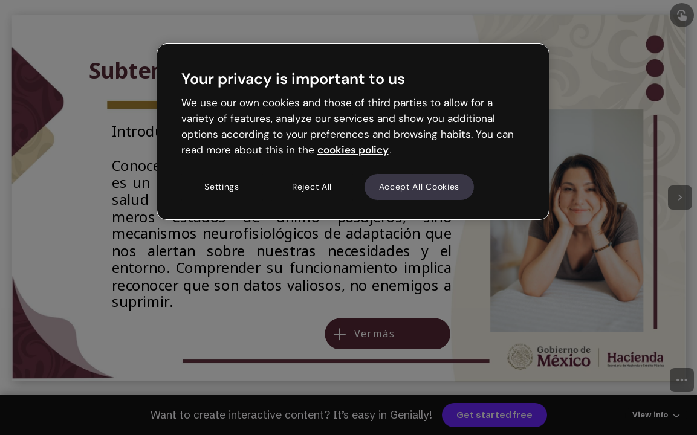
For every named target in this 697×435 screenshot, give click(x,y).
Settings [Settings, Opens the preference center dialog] (221, 186)
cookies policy (353, 149)
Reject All (312, 186)
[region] (353, 132)
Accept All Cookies (419, 186)
